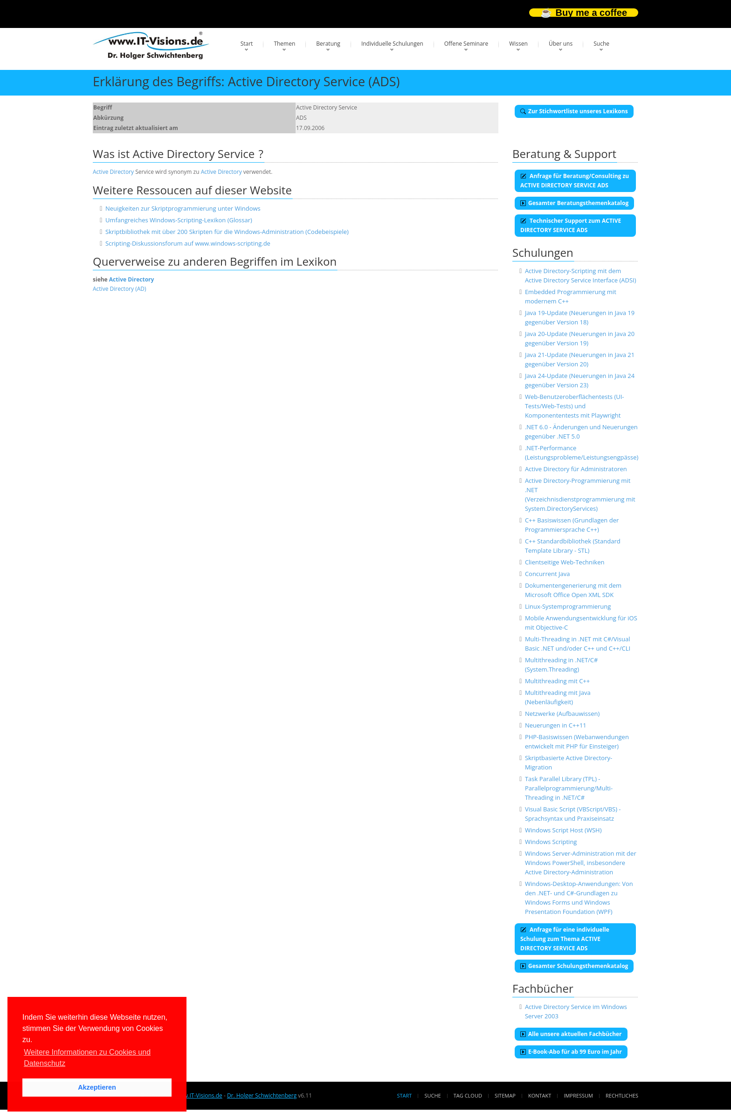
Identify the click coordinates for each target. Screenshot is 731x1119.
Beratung (328, 44)
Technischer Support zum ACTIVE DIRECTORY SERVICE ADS (570, 225)
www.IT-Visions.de (198, 1095)
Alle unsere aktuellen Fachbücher (571, 1034)
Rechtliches (622, 1095)
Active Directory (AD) (119, 289)
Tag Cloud (468, 1095)
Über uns (560, 44)
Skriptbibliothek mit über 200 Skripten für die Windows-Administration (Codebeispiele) (227, 231)
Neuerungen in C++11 (555, 725)
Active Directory (113, 172)
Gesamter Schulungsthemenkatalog (574, 966)
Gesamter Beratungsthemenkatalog (574, 203)
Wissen (518, 44)
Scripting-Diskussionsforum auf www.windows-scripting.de (187, 243)
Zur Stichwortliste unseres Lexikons (574, 111)
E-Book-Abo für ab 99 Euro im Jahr (571, 1052)
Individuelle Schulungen (392, 44)
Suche (601, 44)
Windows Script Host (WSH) (563, 830)
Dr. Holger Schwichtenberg (262, 1095)
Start (247, 44)
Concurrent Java (547, 574)
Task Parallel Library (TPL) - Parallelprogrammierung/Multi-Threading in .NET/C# (569, 788)
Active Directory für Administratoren (576, 469)
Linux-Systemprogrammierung (568, 606)
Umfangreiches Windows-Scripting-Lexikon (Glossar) (178, 220)
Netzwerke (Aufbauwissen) (562, 713)
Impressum (578, 1095)
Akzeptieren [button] (97, 1087)
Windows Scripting (551, 842)
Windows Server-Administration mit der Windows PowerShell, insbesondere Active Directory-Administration (580, 862)
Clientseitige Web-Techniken (565, 562)
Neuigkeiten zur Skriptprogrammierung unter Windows (183, 208)
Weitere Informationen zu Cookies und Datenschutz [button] (87, 1057)
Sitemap (505, 1095)
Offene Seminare (466, 44)
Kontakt (539, 1095)
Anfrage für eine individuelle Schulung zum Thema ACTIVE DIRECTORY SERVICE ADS (564, 939)
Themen (284, 44)
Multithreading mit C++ (557, 681)
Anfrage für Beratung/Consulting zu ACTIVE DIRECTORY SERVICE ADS (574, 180)
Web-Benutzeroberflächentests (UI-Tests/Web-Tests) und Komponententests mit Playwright (574, 405)
